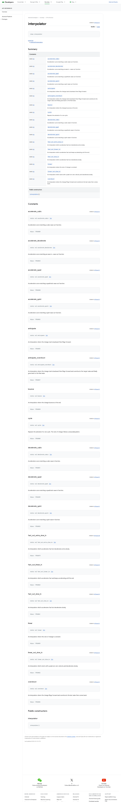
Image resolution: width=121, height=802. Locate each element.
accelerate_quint (53, 81)
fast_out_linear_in (54, 149)
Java (98, 27)
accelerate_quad (53, 73)
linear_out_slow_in (54, 171)
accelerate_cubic (53, 59)
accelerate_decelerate (55, 66)
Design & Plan (34, 2)
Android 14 (76, 799)
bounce (50, 105)
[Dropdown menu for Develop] (52, 2)
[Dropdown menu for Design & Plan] (40, 2)
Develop (42, 17)
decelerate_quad (53, 127)
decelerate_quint (53, 134)
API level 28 (97, 535)
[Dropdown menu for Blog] (76, 2)
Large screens (60, 797)
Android (27, 797)
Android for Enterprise (30, 799)
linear (50, 164)
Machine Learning (45, 799)
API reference (7, 8)
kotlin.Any (30, 40)
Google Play (59, 2)
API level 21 (97, 565)
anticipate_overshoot (55, 96)
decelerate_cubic (53, 120)
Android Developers (33, 17)
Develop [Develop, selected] (47, 2)
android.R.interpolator (36, 42)
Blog (73, 2)
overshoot (51, 179)
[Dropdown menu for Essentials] (26, 2)
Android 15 (76, 797)
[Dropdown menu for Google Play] (65, 2)
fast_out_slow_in (53, 157)
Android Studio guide (94, 798)
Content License (71, 736)
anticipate (51, 88)
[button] (11, 19)
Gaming (43, 797)
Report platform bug (110, 797)
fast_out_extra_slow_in (55, 142)
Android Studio (113, 2)
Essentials (21, 2)
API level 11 (97, 22)
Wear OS (59, 799)
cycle (49, 112)
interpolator (34, 194)
